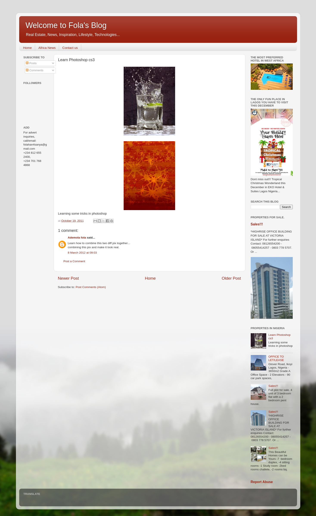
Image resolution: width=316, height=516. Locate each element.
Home (27, 48)
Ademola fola (77, 237)
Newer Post (68, 278)
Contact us (70, 48)
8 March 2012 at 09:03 (82, 252)
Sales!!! (257, 224)
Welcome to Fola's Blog (66, 25)
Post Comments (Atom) (91, 287)
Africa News (47, 48)
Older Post (231, 278)
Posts (31, 63)
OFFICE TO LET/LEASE (276, 358)
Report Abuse (262, 482)
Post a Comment (74, 261)
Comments (34, 70)
